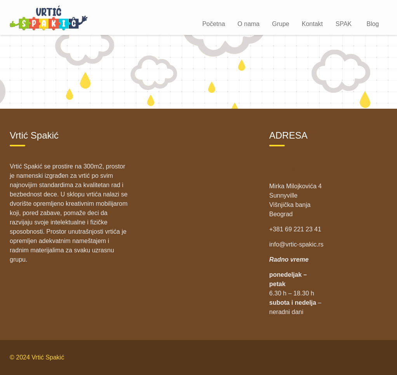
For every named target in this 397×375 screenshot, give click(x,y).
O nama (248, 24)
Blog (372, 24)
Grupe (280, 24)
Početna (213, 24)
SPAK (344, 24)
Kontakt (312, 24)
